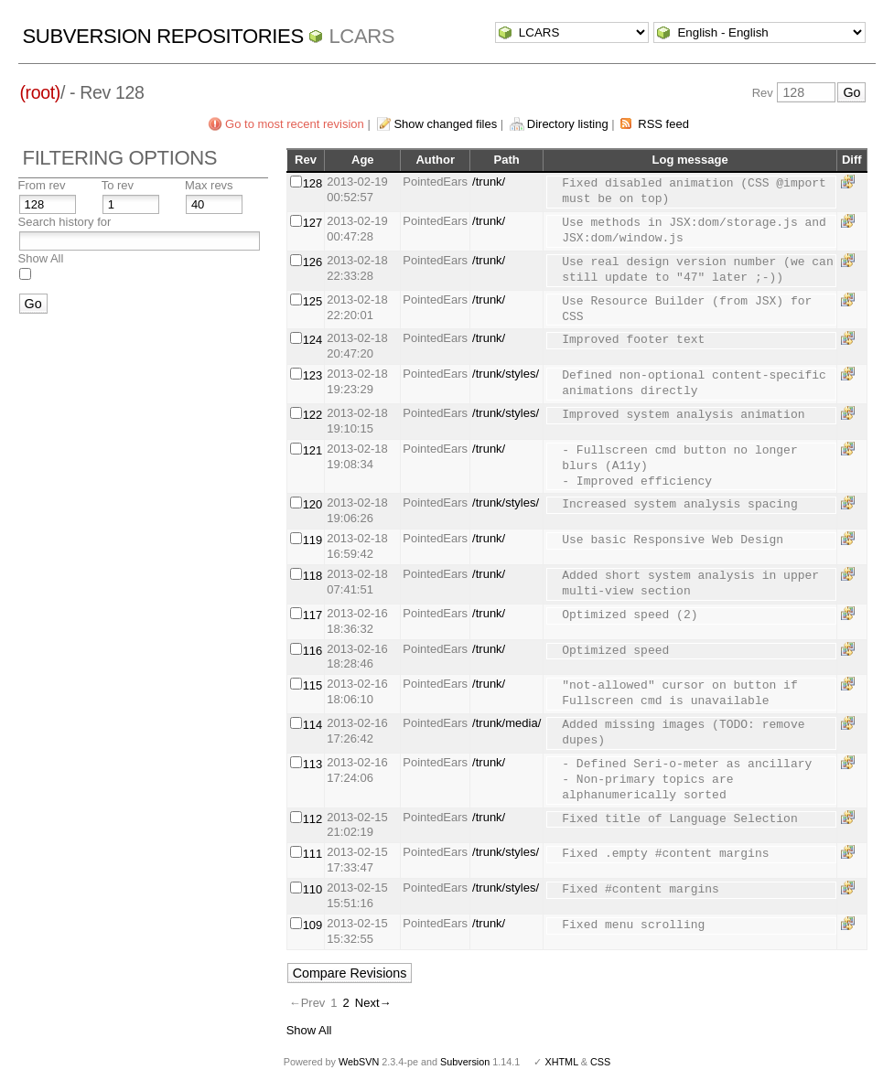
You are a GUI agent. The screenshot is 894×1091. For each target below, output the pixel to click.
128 (313, 183)
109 (313, 925)
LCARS (361, 36)
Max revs (209, 185)
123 (313, 375)
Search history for (65, 222)
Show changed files (445, 124)
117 (313, 615)
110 (313, 889)
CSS (600, 1061)
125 (313, 301)
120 (313, 504)
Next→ (373, 1003)
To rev (118, 185)
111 (313, 854)
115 (313, 685)
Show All (41, 258)
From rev (42, 185)
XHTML (560, 1061)
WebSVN (359, 1061)
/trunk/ (488, 181)
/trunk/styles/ (505, 373)
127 (313, 223)
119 (313, 540)
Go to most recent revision (294, 124)
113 (313, 764)
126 (313, 262)
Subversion (465, 1061)
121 (313, 450)
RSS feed (663, 124)
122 (313, 415)
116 (313, 651)
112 (313, 819)
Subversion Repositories (163, 36)
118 (313, 576)
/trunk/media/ (506, 723)
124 (313, 340)
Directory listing (568, 124)
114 (313, 725)
